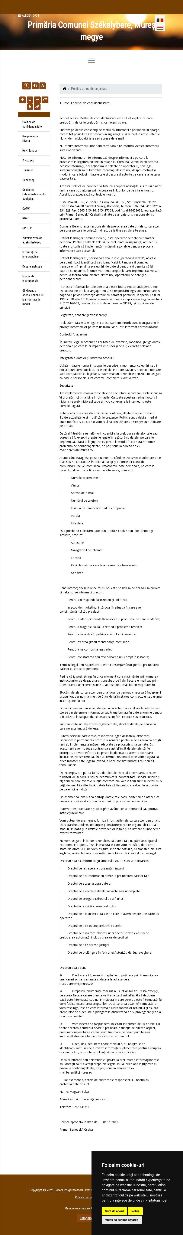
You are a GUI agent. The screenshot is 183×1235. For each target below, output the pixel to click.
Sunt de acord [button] (114, 1211)
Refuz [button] (135, 1211)
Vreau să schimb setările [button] (121, 1220)
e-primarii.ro (82, 1208)
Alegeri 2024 (28, 15)
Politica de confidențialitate (32, 124)
